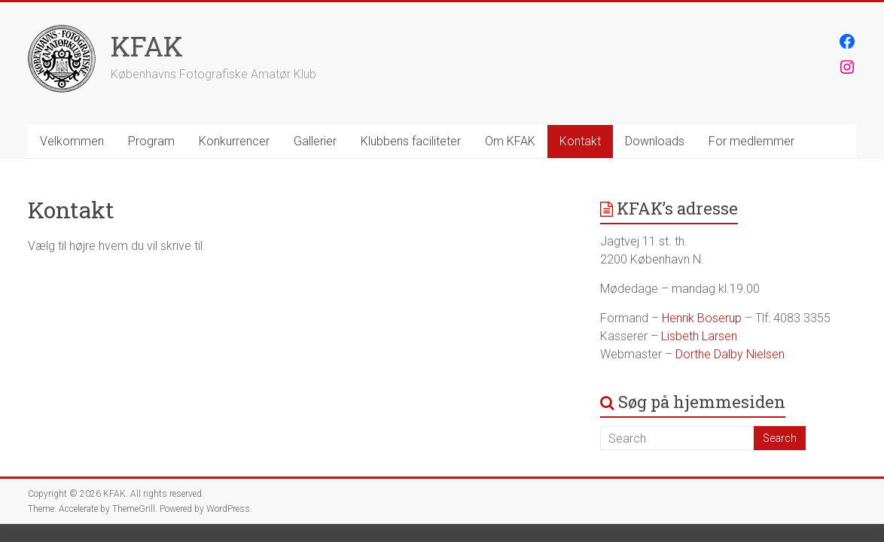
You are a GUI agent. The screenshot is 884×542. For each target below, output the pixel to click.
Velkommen (72, 141)
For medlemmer (751, 141)
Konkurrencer (234, 141)
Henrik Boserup (702, 318)
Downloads (654, 141)
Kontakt (580, 141)
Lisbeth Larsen (699, 336)
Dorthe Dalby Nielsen (730, 354)
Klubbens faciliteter (411, 141)
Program (151, 141)
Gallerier (315, 141)
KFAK (147, 46)
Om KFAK (510, 141)
